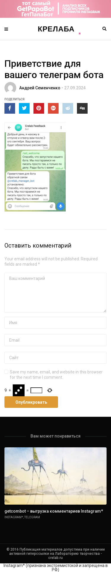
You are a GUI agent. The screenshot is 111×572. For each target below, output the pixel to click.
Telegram (32, 517)
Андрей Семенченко (39, 87)
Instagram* (13, 517)
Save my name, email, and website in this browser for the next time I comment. (56, 375)
